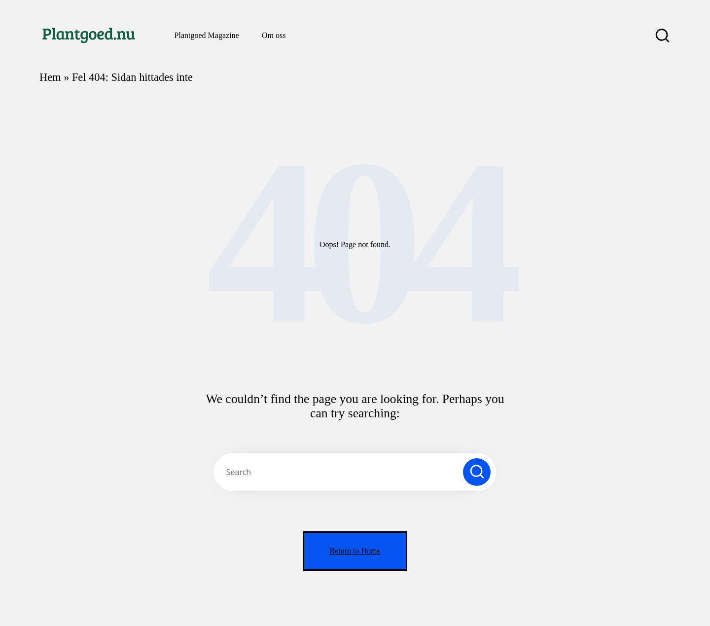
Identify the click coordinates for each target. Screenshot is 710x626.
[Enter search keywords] (355, 472)
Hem (50, 77)
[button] (477, 472)
